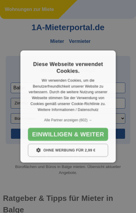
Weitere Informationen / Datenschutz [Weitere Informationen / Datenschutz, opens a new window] (67, 109)
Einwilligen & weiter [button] (68, 134)
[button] (68, 119)
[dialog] (68, 107)
